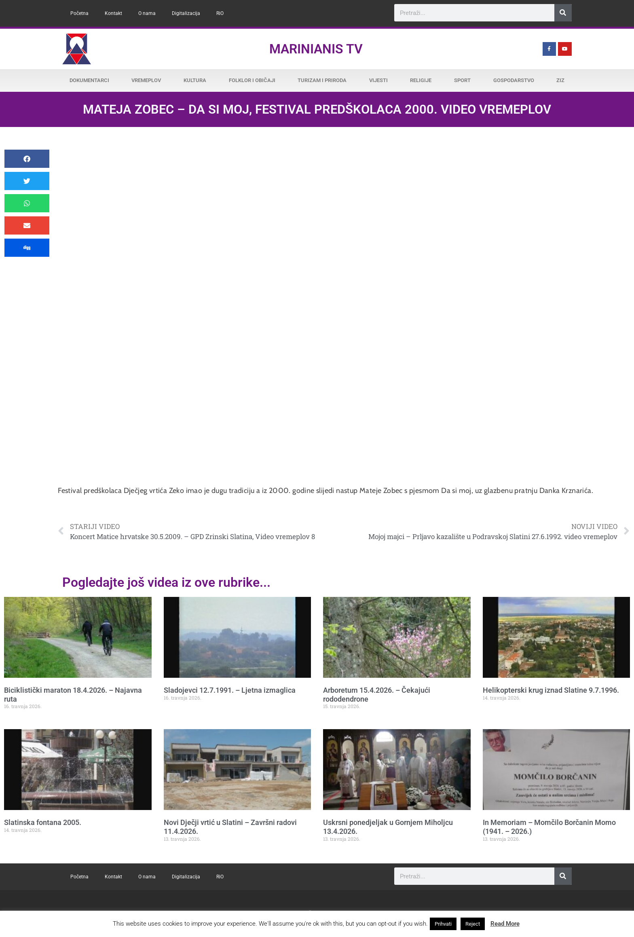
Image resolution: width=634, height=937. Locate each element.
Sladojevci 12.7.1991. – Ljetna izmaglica (230, 690)
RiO (220, 13)
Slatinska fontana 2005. (42, 822)
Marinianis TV (316, 49)
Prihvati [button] (443, 924)
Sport (462, 80)
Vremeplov (146, 80)
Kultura (195, 80)
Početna (79, 13)
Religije (420, 80)
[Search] (563, 12)
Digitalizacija (186, 13)
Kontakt (113, 13)
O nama (147, 13)
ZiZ (560, 80)
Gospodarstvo (513, 80)
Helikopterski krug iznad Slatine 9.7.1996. (551, 690)
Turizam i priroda (322, 80)
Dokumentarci (89, 80)
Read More (505, 923)
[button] (26, 159)
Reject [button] (472, 924)
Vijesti (378, 80)
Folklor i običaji (252, 80)
